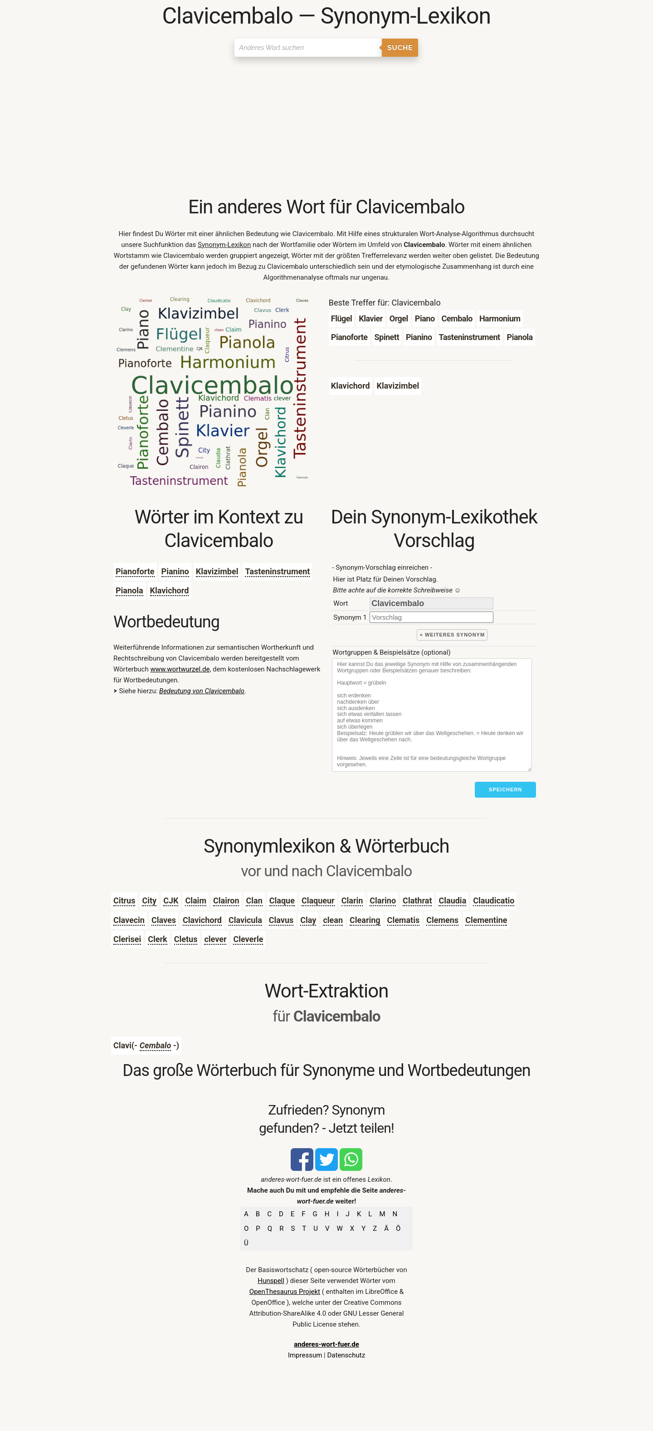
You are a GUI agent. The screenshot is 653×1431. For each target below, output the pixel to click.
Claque (282, 900)
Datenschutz (346, 1355)
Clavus (281, 920)
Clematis (403, 920)
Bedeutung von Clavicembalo (201, 691)
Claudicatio (493, 900)
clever (215, 939)
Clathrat (417, 900)
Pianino (175, 571)
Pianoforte (135, 571)
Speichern (505, 789)
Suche (400, 48)
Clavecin (129, 920)
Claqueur (318, 900)
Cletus (186, 939)
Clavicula (245, 920)
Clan (254, 900)
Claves (163, 920)
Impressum (305, 1355)
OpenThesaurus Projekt (284, 1292)
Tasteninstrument (277, 571)
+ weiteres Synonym (452, 634)
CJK (170, 900)
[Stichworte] (432, 715)
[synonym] (431, 617)
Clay (308, 920)
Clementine (486, 920)
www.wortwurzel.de (180, 669)
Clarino (383, 900)
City (149, 900)
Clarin (352, 900)
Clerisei (127, 939)
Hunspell (271, 1281)
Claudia (452, 900)
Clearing (365, 920)
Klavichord (169, 590)
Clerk (157, 939)
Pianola (129, 590)
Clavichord (202, 920)
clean (333, 920)
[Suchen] (308, 48)
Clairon (226, 900)
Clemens (442, 920)
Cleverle (248, 939)
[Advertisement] (326, 127)
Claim (195, 900)
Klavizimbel (217, 571)
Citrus (124, 900)
